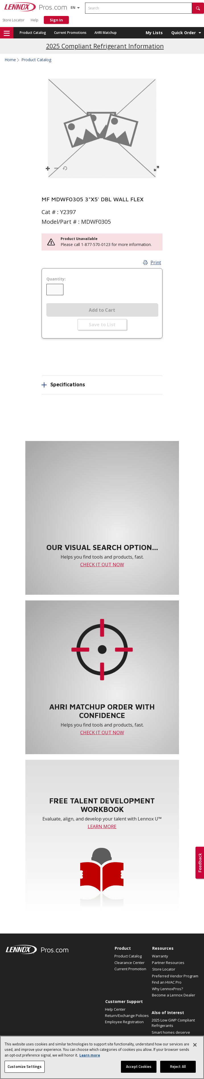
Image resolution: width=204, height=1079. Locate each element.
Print (152, 262)
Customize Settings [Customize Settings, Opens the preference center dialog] (25, 1070)
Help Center (115, 1009)
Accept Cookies (138, 1070)
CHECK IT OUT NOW (102, 564)
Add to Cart (102, 310)
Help (34, 20)
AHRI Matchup (105, 32)
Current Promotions (70, 32)
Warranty (160, 956)
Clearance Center (129, 962)
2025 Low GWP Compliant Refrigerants (173, 1023)
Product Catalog (33, 32)
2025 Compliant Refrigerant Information (105, 46)
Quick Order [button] (183, 32)
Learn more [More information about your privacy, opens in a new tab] (89, 1059)
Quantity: (56, 279)
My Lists (154, 32)
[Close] (195, 1048)
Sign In (56, 19)
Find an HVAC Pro (167, 982)
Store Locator (13, 20)
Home (10, 59)
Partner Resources (168, 962)
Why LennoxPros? (167, 988)
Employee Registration (124, 1021)
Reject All (178, 1070)
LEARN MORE (102, 826)
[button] (198, 8)
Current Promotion (130, 968)
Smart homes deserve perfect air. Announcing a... (172, 1038)
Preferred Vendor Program (175, 976)
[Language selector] (73, 7)
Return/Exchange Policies (127, 1015)
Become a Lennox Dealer (173, 995)
